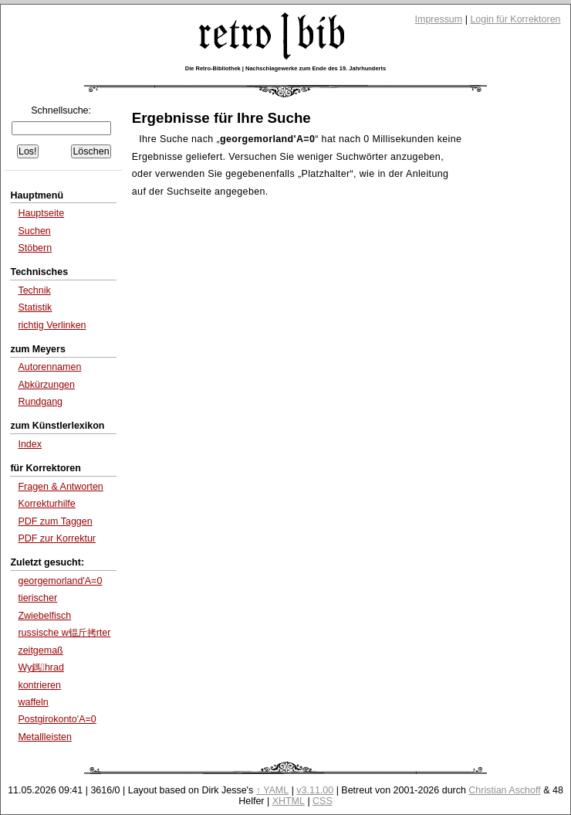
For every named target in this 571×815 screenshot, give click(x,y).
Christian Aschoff (504, 790)
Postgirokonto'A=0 (57, 719)
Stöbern (35, 248)
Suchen (34, 231)
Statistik (35, 307)
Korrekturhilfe (46, 503)
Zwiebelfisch (44, 615)
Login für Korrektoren (515, 19)
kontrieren (39, 685)
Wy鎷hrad (40, 667)
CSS (323, 801)
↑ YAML (272, 790)
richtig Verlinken (52, 325)
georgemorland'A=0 (60, 581)
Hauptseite (41, 213)
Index (30, 444)
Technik (34, 290)
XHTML (288, 801)
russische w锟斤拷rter (64, 632)
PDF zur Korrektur (57, 538)
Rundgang (40, 401)
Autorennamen (49, 367)
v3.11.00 (314, 790)
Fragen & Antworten (60, 486)
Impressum (439, 19)
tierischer (37, 598)
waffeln (33, 702)
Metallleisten (44, 737)
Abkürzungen (46, 384)
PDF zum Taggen (55, 521)
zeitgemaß (40, 650)
